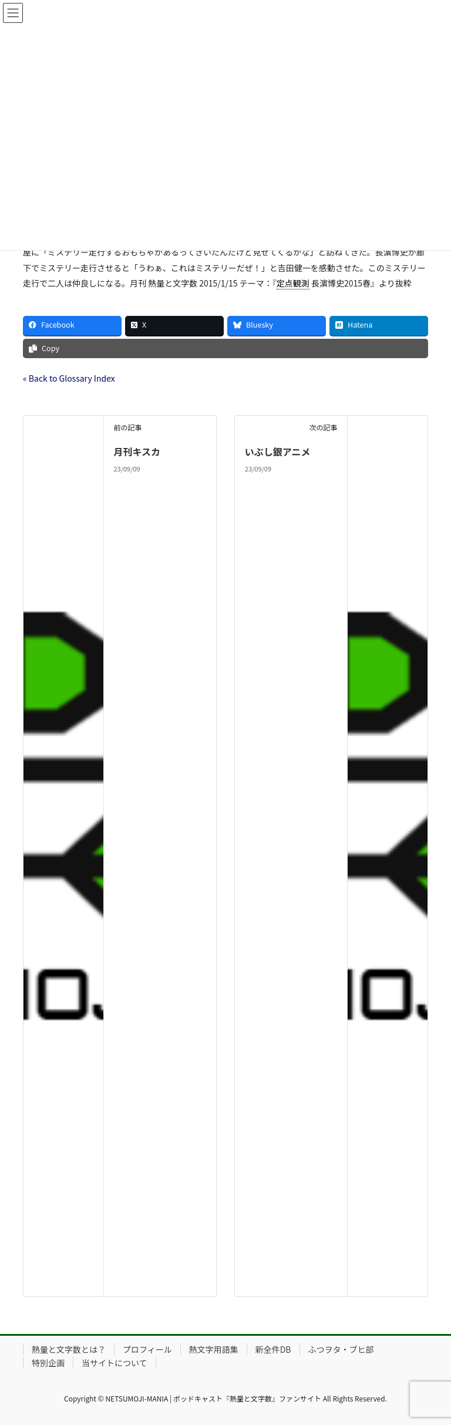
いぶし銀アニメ (278, 451)
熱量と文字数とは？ (69, 1349)
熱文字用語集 (213, 1349)
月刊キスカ (136, 451)
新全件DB (273, 1349)
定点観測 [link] (293, 283)
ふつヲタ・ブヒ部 (341, 1349)
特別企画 (48, 1363)
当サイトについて (114, 1363)
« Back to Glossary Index (69, 378)
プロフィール (147, 1349)
